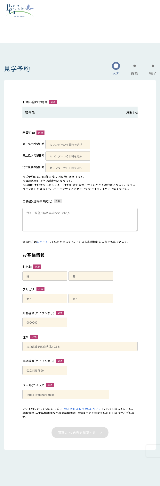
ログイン (42, 242)
